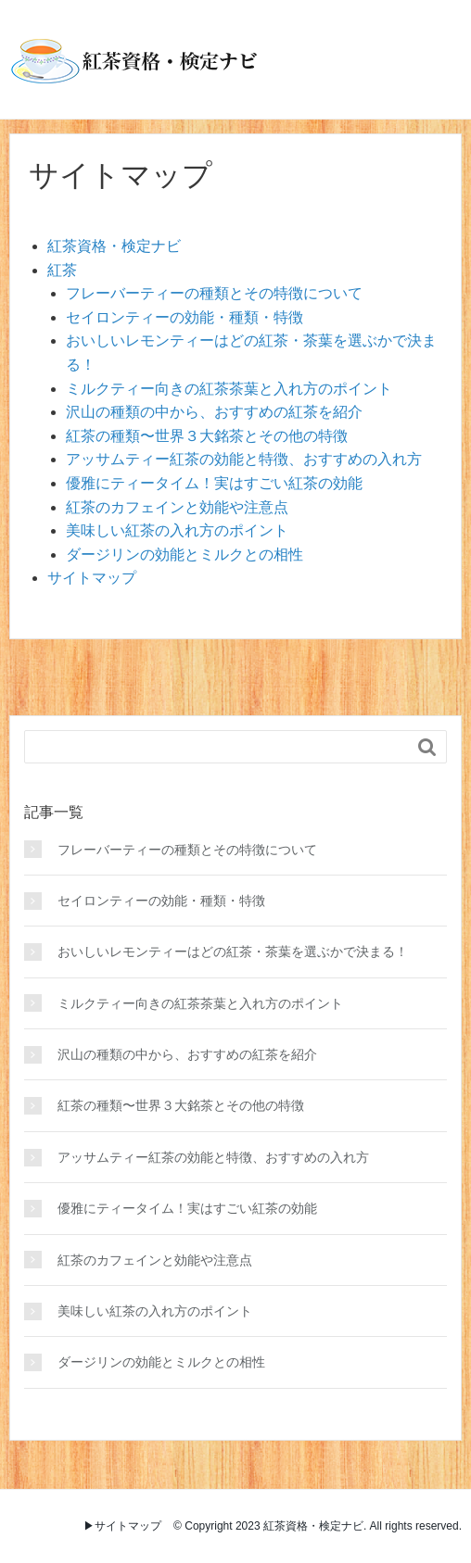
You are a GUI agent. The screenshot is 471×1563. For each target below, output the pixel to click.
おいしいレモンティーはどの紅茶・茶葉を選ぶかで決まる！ (232, 951)
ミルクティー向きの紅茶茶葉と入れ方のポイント (229, 389)
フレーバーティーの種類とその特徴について (214, 293)
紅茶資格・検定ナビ (114, 246)
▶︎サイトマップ (122, 1525)
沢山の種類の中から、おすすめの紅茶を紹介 (214, 412)
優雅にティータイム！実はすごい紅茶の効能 (214, 483)
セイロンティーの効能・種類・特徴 (184, 317)
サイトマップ (91, 578)
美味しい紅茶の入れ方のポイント (177, 530)
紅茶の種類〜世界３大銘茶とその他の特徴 (207, 436)
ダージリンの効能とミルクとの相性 (184, 554)
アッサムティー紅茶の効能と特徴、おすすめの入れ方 (244, 459)
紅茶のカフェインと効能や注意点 (177, 507)
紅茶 (62, 270)
